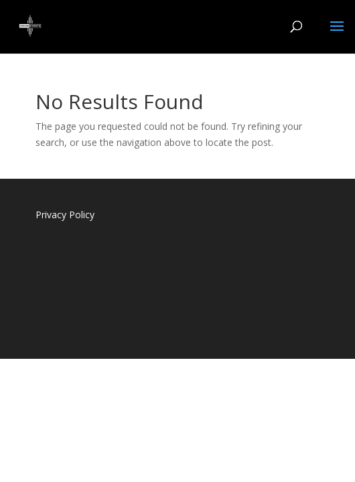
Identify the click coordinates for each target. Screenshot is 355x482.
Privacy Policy (65, 214)
